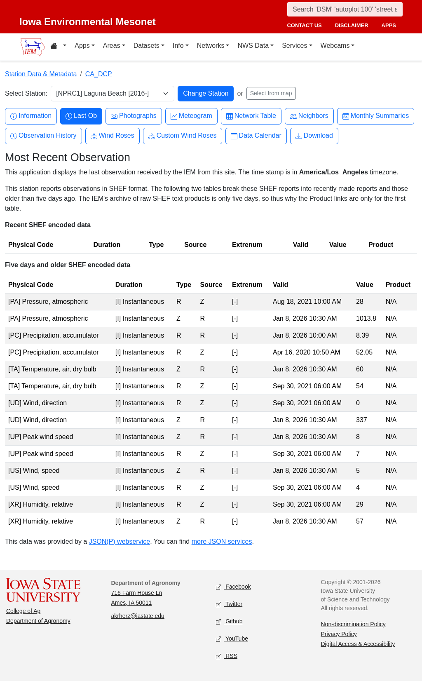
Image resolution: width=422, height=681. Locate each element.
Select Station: (26, 93)
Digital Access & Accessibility (358, 644)
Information (31, 116)
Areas (111, 45)
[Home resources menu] (58, 47)
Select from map (271, 93)
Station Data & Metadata (41, 73)
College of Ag (23, 611)
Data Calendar (256, 135)
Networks (211, 45)
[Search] (345, 9)
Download (314, 135)
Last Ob (81, 116)
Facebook (233, 587)
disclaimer (351, 25)
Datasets (146, 45)
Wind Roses (112, 135)
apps (389, 25)
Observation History (43, 135)
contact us (304, 25)
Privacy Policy (339, 634)
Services (294, 45)
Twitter (229, 604)
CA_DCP (98, 73)
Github (229, 621)
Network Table (251, 116)
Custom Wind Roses (182, 135)
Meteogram (191, 116)
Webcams (335, 45)
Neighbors (309, 116)
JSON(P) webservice (119, 541)
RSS (226, 656)
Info (178, 45)
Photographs (134, 116)
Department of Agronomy (38, 621)
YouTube (232, 639)
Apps (82, 45)
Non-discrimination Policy (353, 624)
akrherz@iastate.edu (137, 616)
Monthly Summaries (375, 116)
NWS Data (253, 45)
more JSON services (222, 541)
